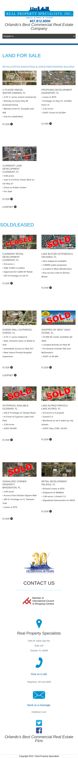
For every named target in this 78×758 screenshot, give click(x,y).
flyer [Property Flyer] (46, 123)
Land (41, 66)
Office (16, 66)
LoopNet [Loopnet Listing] (9, 375)
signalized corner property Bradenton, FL (14, 484)
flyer (7, 124)
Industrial (29, 66)
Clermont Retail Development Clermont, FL (13, 257)
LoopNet (9, 206)
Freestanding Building (60, 66)
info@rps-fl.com (39, 712)
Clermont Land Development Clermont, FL (12, 168)
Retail (6, 66)
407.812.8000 (44, 682)
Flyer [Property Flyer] (7, 440)
